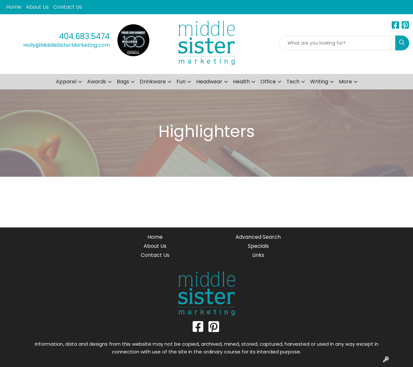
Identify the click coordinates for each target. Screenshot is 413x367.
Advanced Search (258, 237)
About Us (37, 7)
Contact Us (67, 7)
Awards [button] (96, 81)
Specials (258, 246)
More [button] (345, 81)
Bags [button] (123, 81)
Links (258, 255)
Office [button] (268, 81)
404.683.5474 (84, 36)
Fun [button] (181, 81)
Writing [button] (319, 81)
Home (13, 7)
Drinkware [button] (153, 81)
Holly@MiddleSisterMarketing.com (66, 45)
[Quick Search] (337, 43)
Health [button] (241, 81)
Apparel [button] (66, 81)
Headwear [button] (209, 81)
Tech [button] (293, 81)
